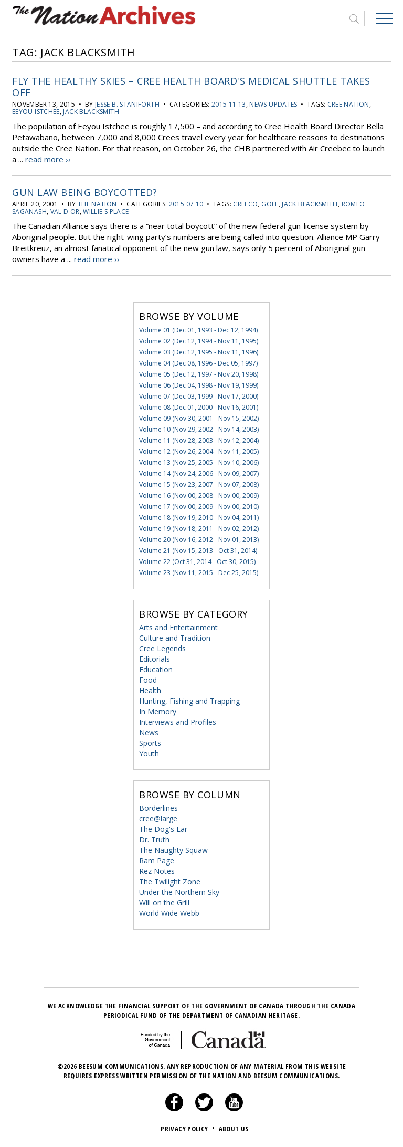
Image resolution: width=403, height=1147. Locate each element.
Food (148, 680)
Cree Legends (162, 648)
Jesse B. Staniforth (127, 104)
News (148, 732)
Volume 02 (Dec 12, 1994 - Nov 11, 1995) (198, 341)
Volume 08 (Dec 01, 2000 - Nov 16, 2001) (198, 407)
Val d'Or (65, 211)
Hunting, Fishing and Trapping (189, 701)
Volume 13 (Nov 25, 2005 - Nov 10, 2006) (199, 462)
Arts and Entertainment (178, 627)
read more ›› (48, 159)
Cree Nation (348, 104)
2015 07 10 (186, 204)
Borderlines (158, 808)
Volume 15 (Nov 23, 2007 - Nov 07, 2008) (199, 484)
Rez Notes (157, 871)
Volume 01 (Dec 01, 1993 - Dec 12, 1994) (198, 330)
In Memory (157, 711)
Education (156, 669)
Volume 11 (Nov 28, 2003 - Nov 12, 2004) (199, 440)
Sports (150, 743)
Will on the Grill (164, 903)
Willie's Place (106, 211)
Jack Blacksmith (91, 111)
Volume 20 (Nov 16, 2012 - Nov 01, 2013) (199, 539)
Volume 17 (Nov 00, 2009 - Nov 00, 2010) (199, 506)
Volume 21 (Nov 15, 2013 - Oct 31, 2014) (198, 550)
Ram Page (156, 861)
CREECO (245, 204)
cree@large (158, 818)
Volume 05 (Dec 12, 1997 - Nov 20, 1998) (198, 374)
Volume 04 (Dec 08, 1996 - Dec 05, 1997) (198, 363)
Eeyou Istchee (36, 111)
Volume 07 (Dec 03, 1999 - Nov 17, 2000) (198, 396)
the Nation (97, 204)
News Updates (273, 104)
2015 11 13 (228, 104)
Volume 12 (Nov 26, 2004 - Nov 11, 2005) (199, 451)
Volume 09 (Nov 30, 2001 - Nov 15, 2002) (199, 418)
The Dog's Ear (163, 829)
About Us (234, 1128)
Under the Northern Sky (179, 892)
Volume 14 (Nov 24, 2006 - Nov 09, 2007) (199, 473)
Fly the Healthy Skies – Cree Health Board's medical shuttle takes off (191, 87)
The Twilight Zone (169, 882)
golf (269, 204)
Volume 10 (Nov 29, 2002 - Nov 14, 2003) (199, 429)
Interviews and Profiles (177, 722)
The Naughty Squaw (173, 850)
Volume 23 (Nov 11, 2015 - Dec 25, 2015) (198, 572)
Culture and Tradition (174, 638)
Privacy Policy (189, 1128)
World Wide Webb (169, 913)
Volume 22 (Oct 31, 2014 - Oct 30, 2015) (197, 561)
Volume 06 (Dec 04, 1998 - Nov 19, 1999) (198, 385)
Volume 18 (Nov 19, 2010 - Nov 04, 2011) (199, 517)
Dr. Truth (154, 839)
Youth (149, 753)
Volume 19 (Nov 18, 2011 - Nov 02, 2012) (199, 528)
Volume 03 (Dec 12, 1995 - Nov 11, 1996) (198, 352)
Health (150, 690)
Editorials (154, 659)
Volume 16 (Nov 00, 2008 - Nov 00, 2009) (199, 495)
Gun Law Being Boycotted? (84, 192)
